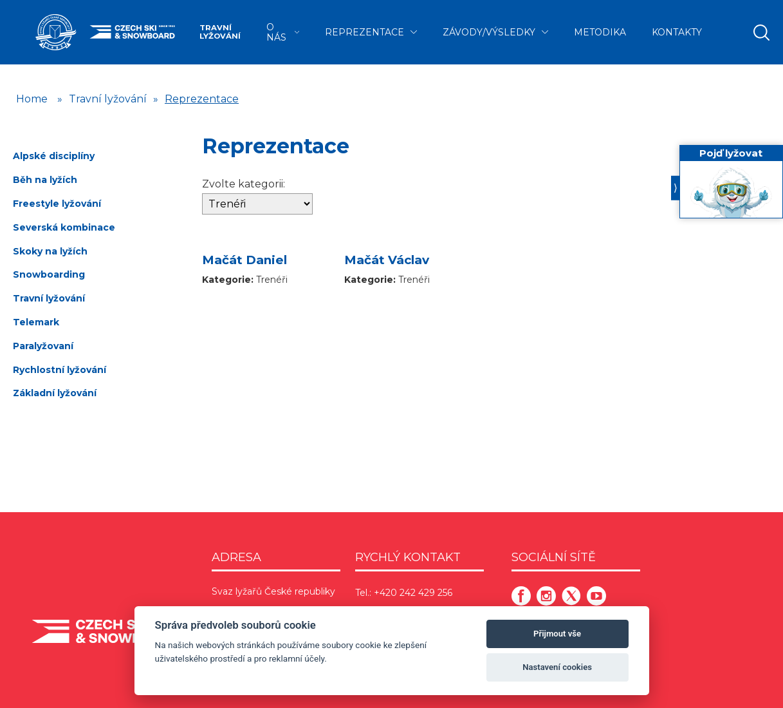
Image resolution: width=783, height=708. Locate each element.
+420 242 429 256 (413, 592)
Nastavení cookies (557, 667)
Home (32, 99)
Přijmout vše (557, 633)
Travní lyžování (220, 32)
